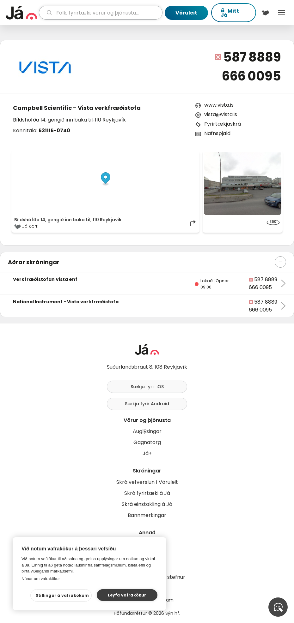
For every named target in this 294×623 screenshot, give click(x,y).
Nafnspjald (217, 133)
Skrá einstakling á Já (147, 504)
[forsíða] (21, 13)
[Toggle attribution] (191, 159)
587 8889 (252, 57)
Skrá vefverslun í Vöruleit (147, 482)
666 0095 (251, 76)
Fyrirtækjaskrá (222, 124)
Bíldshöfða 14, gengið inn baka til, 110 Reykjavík (69, 119)
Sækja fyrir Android (147, 403)
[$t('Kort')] (265, 13)
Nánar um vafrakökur (40, 578)
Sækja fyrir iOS (147, 386)
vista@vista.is (220, 114)
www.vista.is (219, 105)
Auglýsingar (147, 431)
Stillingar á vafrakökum (62, 595)
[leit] (100, 12)
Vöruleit (186, 12)
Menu (281, 13)
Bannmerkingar (147, 515)
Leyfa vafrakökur (127, 595)
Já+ (147, 453)
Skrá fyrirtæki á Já (147, 493)
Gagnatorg (147, 442)
